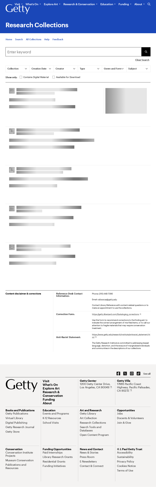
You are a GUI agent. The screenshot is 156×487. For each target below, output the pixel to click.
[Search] (19, 40)
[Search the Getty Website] (149, 4)
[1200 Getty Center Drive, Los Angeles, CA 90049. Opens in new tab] (96, 385)
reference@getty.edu (107, 299)
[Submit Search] (146, 51)
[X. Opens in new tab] (125, 374)
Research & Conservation (79, 4)
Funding (124, 4)
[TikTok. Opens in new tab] (138, 374)
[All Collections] (33, 40)
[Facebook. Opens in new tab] (118, 374)
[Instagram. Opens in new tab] (132, 374)
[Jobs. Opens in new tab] (120, 413)
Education (106, 4)
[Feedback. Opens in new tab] (58, 40)
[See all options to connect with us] (147, 374)
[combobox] (73, 51)
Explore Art (51, 4)
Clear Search (142, 59)
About (138, 4)
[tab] (18, 69)
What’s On (32, 4)
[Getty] (17, 9)
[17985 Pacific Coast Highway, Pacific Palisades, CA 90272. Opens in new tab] (134, 387)
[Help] (46, 40)
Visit (17, 4)
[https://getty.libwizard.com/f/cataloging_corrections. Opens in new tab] (116, 314)
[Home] (9, 40)
